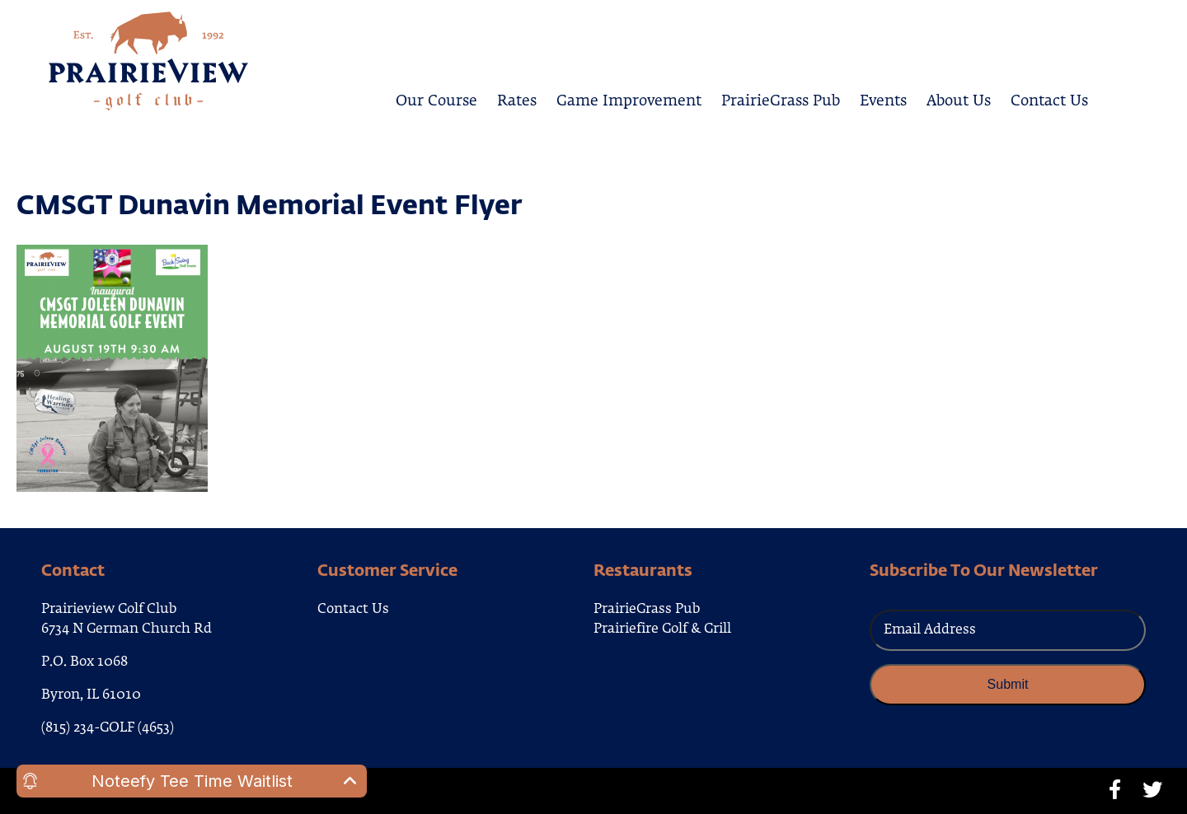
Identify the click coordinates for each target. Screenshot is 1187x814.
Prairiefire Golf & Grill (662, 629)
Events (883, 98)
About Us (959, 98)
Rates (517, 98)
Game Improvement (628, 98)
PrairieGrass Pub (780, 98)
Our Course (436, 98)
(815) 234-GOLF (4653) (107, 728)
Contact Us (1049, 98)
